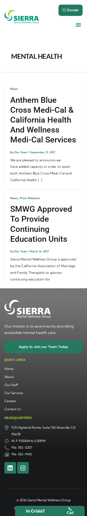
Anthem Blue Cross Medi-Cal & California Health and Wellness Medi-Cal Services (43, 119)
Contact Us (12, 409)
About (9, 377)
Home (8, 369)
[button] (78, 25)
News (14, 89)
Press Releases (30, 198)
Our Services (13, 393)
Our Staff (11, 385)
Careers (10, 401)
